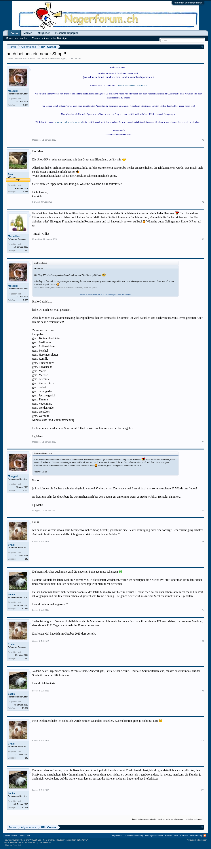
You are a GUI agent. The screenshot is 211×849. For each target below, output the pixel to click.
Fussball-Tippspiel (66, 33)
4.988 (25, 192)
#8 (203, 641)
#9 (203, 691)
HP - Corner (35, 58)
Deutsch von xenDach (72, 840)
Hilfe (176, 835)
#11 (202, 790)
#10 (202, 740)
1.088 (25, 105)
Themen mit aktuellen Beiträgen (50, 38)
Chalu (11, 544)
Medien (27, 33)
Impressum (117, 835)
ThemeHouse (45, 842)
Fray (10, 174)
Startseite (184, 835)
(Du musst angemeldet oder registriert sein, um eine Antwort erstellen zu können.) (168, 819)
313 (26, 250)
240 (26, 559)
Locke (11, 594)
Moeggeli (62, 58)
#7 (203, 610)
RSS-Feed (205, 835)
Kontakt (168, 835)
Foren (14, 33)
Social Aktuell (11, 835)
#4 (203, 442)
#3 (203, 239)
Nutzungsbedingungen (197, 840)
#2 (203, 202)
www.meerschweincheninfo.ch (68, 122)
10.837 (25, 609)
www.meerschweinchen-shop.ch (132, 85)
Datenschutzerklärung (133, 835)
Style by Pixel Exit (13, 845)
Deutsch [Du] (24, 835)
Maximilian (14, 236)
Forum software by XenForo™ (29, 840)
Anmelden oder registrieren (188, 2)
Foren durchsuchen (17, 38)
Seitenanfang (196, 835)
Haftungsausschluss (154, 835)
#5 (203, 510)
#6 (203, 541)
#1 (203, 140)
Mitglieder (44, 33)
